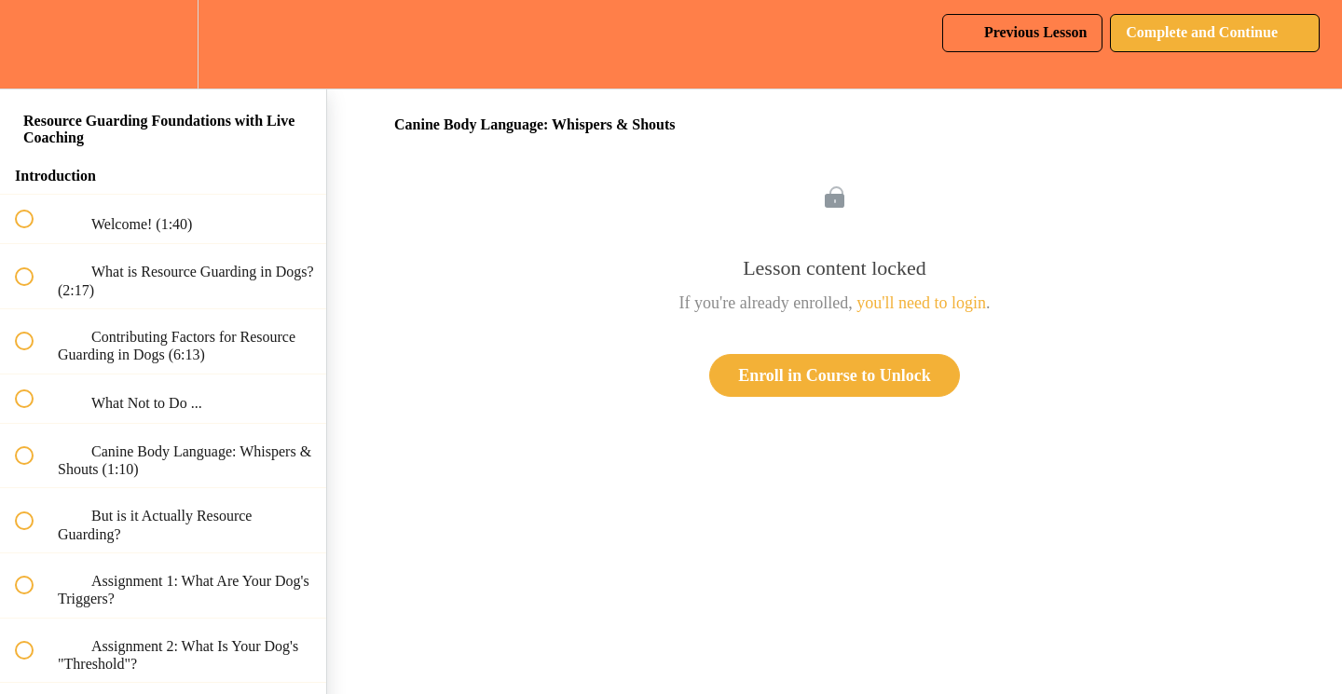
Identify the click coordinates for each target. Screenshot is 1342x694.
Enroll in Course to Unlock (834, 375)
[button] (34, 44)
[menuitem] (163, 44)
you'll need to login (921, 302)
